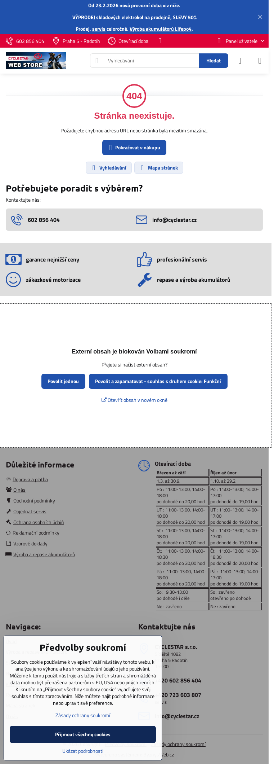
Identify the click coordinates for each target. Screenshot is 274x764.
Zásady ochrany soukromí (178, 744)
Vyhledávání (108, 168)
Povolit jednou (63, 381)
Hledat (213, 60)
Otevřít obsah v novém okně (134, 400)
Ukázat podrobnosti (82, 750)
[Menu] (260, 60)
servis (98, 28)
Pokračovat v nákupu (133, 148)
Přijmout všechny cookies (83, 734)
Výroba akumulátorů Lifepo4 (161, 28)
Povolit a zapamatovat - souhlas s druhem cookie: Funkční (158, 381)
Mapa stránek (158, 168)
